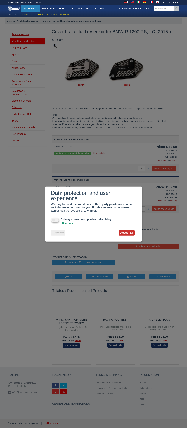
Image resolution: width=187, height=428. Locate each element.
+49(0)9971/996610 (18, 2)
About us (83, 8)
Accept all (126, 232)
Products (30, 8)
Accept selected (58, 233)
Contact (99, 8)
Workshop (48, 8)
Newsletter (66, 8)
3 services (67, 223)
